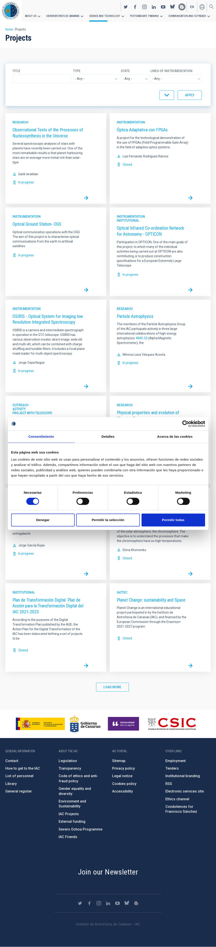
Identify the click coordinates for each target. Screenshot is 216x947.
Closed (127, 164)
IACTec (122, 592)
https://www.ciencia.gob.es (40, 723)
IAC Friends (68, 837)
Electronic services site (184, 791)
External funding (72, 821)
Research (20, 122)
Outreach (20, 405)
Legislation (68, 761)
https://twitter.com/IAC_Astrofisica (125, 7)
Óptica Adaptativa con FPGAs (142, 129)
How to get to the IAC (22, 768)
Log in (202, 7)
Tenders (172, 768)
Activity (19, 409)
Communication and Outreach (187, 16)
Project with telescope (32, 413)
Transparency (70, 768)
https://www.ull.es (124, 724)
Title (16, 71)
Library (11, 784)
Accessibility (122, 791)
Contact (11, 761)
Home (9, 29)
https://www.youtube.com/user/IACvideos (163, 7)
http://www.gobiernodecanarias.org (85, 724)
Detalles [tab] (107, 436)
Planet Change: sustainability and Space (151, 600)
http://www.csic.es (171, 724)
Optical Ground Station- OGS (36, 224)
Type (76, 71)
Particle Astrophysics (135, 316)
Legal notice (122, 776)
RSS (168, 784)
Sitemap (118, 761)
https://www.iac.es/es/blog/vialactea (182, 7)
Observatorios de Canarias (62, 16)
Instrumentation (131, 122)
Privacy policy (123, 768)
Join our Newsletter (108, 871)
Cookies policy (124, 784)
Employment (175, 761)
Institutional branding (182, 776)
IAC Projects (69, 814)
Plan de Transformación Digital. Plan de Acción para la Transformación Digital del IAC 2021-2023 (47, 605)
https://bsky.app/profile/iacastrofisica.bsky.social (172, 7)
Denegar (42, 520)
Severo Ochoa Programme (80, 829)
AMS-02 (142, 338)
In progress (26, 182)
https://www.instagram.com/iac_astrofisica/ (144, 7)
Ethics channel (177, 799)
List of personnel (19, 776)
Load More (112, 687)
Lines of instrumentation (171, 71)
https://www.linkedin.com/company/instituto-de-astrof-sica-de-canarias (153, 7)
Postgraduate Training (144, 16)
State (125, 71)
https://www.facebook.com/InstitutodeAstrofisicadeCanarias (135, 7)
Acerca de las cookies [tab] (175, 436)
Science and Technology (104, 16)
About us (30, 16)
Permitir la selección (108, 520)
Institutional (128, 220)
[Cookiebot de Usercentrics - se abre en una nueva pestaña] (185, 423)
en (192, 7)
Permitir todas (173, 520)
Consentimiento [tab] (41, 436)
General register (18, 791)
